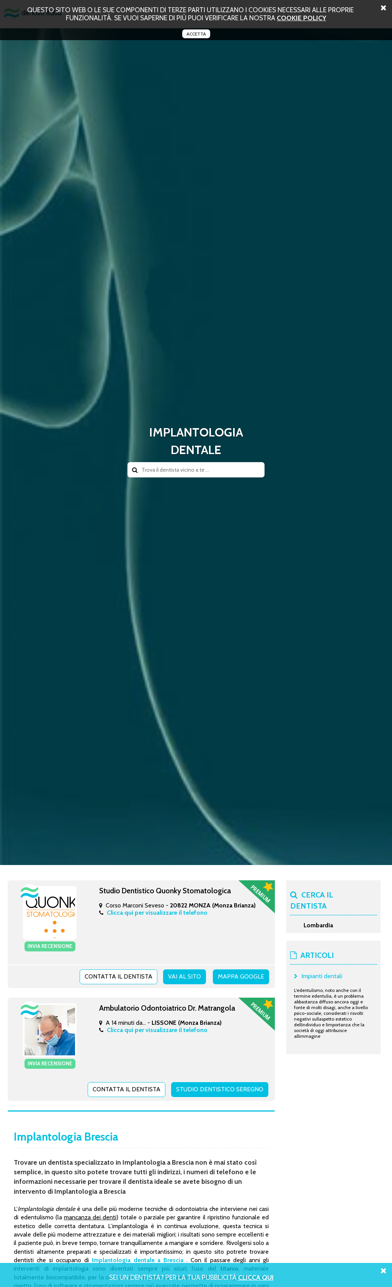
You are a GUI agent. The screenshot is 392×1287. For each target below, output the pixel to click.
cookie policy (301, 18)
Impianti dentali (321, 976)
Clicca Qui (256, 1277)
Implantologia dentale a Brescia (138, 1260)
